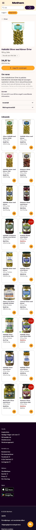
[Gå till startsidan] (18, 3)
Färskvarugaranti (7, 442)
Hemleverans (6, 440)
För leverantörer (7, 454)
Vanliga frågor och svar (10, 435)
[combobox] (13, 7)
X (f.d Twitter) (7, 459)
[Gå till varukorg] (30, 7)
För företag (5, 479)
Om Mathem (5, 471)
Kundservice (5, 452)
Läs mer (4, 91)
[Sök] (3, 8)
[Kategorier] (3, 3)
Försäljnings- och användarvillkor (13, 520)
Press (4, 476)
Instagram (6, 462)
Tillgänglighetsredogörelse (11, 525)
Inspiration (5, 432)
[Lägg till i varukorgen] (14, 147)
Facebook (5, 457)
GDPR (3, 516)
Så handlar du (6, 437)
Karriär (4, 474)
